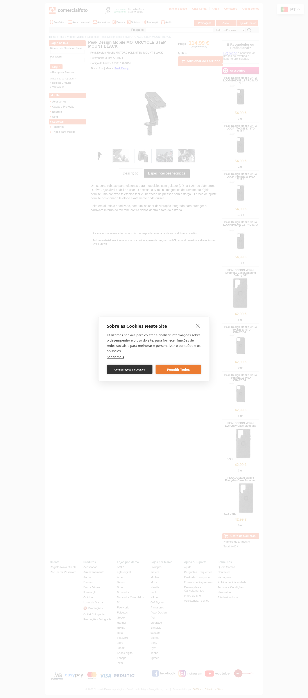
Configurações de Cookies (130, 369)
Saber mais (115, 357)
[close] (197, 325)
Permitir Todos (178, 369)
